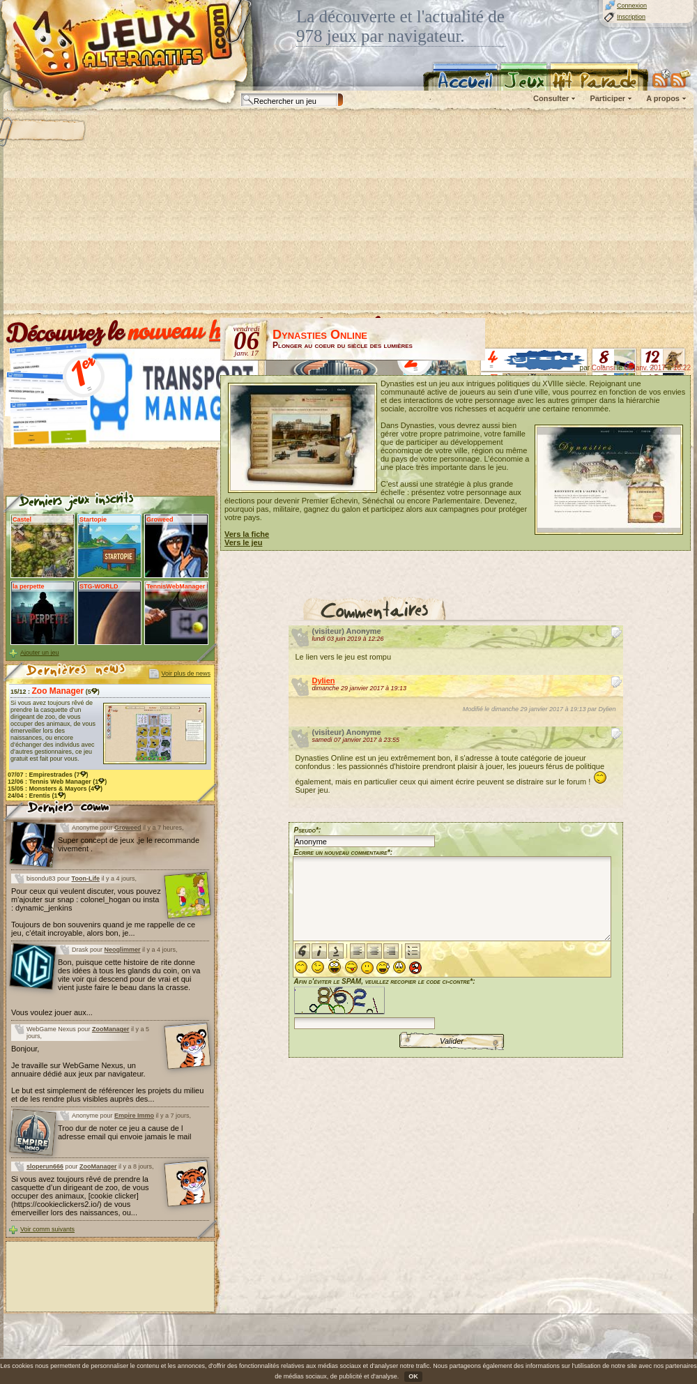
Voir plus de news (185, 673)
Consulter (551, 98)
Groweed (127, 827)
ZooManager (111, 1029)
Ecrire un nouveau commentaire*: (343, 852)
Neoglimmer (123, 949)
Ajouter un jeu (39, 652)
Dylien (323, 680)
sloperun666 (44, 1166)
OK (413, 1376)
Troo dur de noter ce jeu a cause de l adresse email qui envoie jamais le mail (124, 1132)
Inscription (631, 16)
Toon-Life (86, 878)
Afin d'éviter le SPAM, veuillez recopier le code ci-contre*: (384, 1002)
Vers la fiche (246, 534)
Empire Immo (134, 1115)
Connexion (632, 5)
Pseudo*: (307, 830)
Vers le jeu (243, 542)
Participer (607, 98)
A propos (663, 98)
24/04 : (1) (37, 795)
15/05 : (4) (55, 788)
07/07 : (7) (48, 774)
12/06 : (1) (57, 781)
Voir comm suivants (47, 1229)
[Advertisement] (314, 212)
